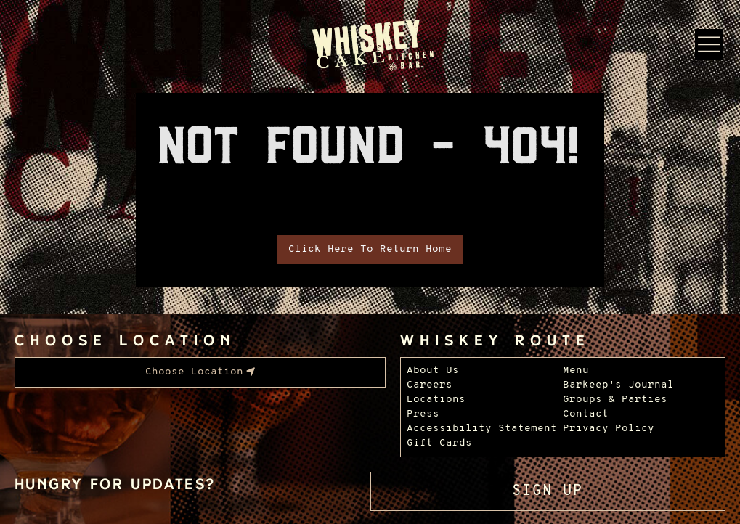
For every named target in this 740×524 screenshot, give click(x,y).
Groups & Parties (615, 399)
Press (423, 414)
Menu (576, 370)
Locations (436, 399)
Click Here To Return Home (370, 249)
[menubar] (200, 372)
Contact (586, 414)
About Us (433, 370)
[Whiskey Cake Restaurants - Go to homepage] (370, 46)
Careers (429, 385)
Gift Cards (439, 443)
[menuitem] (200, 372)
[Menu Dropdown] (709, 44)
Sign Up (547, 491)
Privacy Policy (608, 428)
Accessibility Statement (482, 428)
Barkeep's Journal (618, 385)
